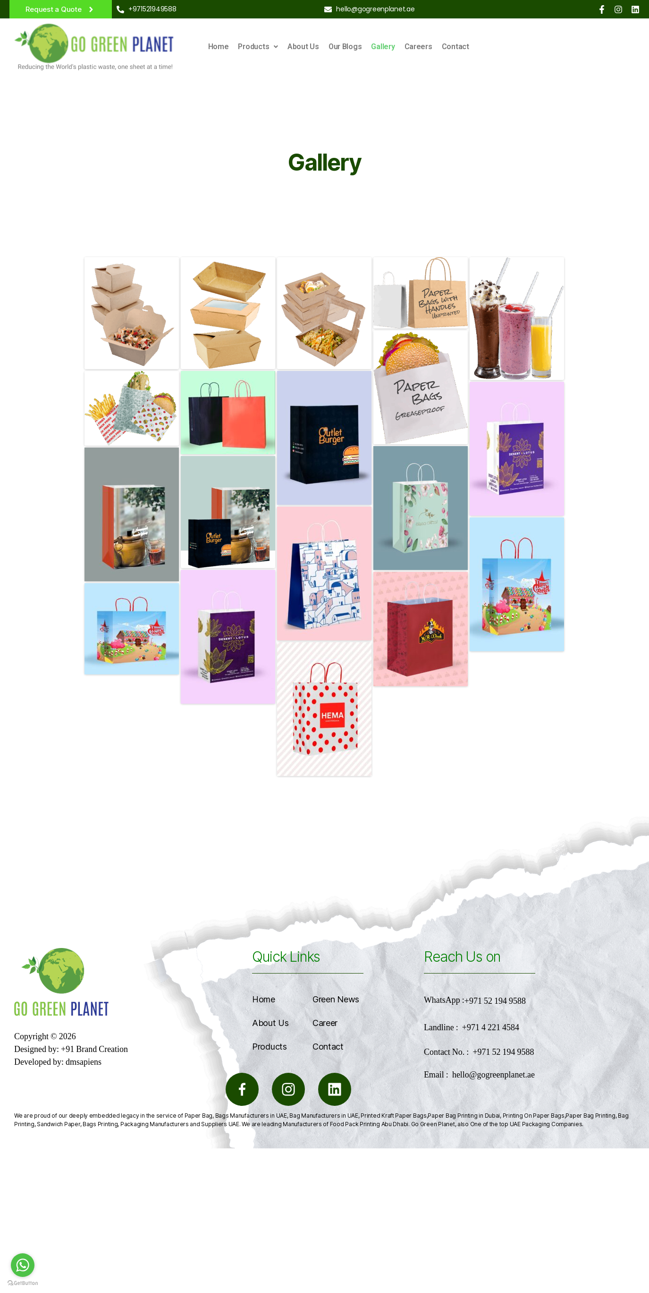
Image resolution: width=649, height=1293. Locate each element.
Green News (335, 999)
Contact (455, 46)
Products (258, 46)
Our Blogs (345, 46)
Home (218, 46)
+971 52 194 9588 (495, 1001)
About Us (303, 46)
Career (324, 1023)
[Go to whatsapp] (22, 1265)
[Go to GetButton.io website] (23, 1283)
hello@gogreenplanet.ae (493, 1074)
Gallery (383, 46)
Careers (418, 46)
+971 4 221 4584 (490, 1027)
